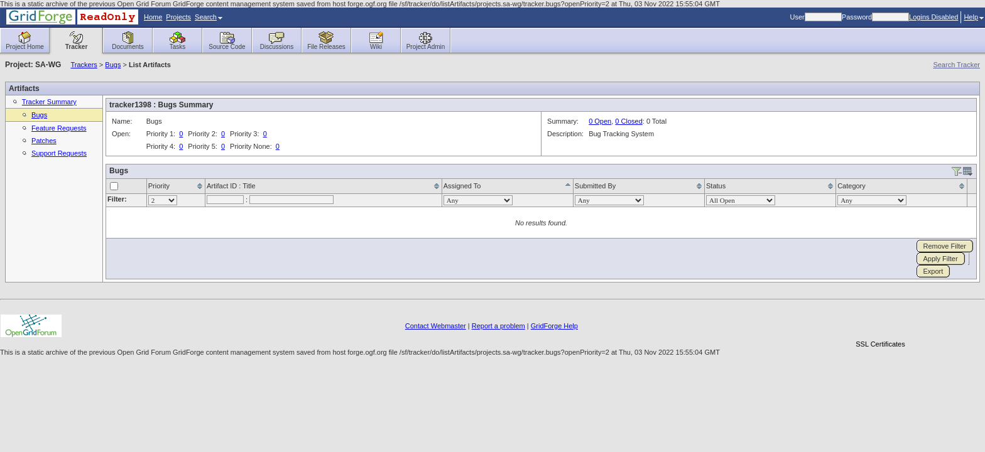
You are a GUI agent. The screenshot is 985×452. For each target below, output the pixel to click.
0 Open (600, 121)
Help (974, 17)
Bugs (113, 64)
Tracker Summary (49, 101)
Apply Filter (940, 258)
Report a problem (498, 326)
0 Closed (628, 121)
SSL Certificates (880, 344)
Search (208, 17)
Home (153, 17)
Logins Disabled (933, 17)
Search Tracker (956, 64)
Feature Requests (58, 128)
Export (933, 271)
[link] (880, 322)
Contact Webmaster (435, 326)
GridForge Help (554, 326)
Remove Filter (944, 246)
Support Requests (59, 153)
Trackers (83, 64)
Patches (44, 140)
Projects (178, 17)
